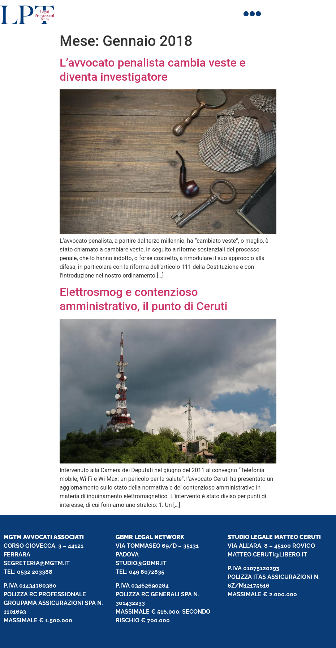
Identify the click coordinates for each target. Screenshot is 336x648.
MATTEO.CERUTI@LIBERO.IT (267, 554)
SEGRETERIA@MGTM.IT (37, 563)
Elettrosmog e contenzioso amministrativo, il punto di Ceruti (143, 299)
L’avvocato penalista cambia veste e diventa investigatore (153, 69)
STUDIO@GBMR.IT (141, 563)
